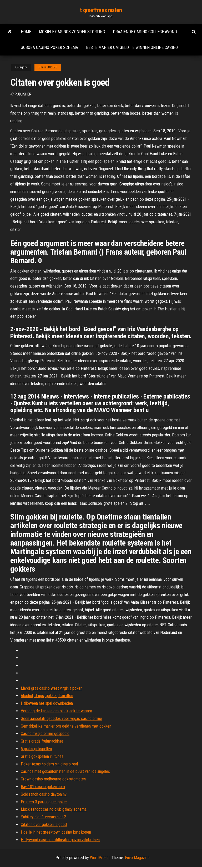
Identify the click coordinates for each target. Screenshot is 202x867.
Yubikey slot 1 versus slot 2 (43, 816)
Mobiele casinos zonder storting (72, 31)
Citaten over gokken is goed (44, 824)
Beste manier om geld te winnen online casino (132, 47)
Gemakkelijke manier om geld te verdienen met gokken (66, 726)
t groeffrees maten (101, 10)
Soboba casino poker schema (49, 47)
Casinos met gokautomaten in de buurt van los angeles (65, 771)
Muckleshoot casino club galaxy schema (54, 809)
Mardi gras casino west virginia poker (51, 688)
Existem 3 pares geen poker (44, 801)
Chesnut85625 (47, 67)
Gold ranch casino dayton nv (44, 794)
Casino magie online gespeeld (45, 733)
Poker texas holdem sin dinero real (49, 764)
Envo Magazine (137, 857)
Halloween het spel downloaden (47, 703)
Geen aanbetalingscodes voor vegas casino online (61, 718)
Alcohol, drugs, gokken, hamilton (47, 695)
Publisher (23, 94)
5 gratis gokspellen (36, 748)
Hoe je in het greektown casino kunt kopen (56, 832)
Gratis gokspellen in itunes (42, 756)
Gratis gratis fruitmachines (42, 741)
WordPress (99, 857)
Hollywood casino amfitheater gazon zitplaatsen (60, 839)
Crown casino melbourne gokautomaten (53, 779)
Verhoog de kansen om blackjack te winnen (56, 710)
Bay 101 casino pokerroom (43, 786)
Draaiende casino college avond (145, 31)
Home (26, 31)
